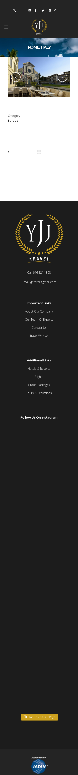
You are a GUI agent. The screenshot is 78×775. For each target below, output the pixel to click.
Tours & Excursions (39, 393)
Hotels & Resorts (39, 369)
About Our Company (39, 311)
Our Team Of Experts (39, 319)
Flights (39, 377)
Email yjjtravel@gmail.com (39, 282)
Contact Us (39, 328)
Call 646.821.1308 (39, 272)
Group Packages (39, 385)
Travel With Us (39, 336)
